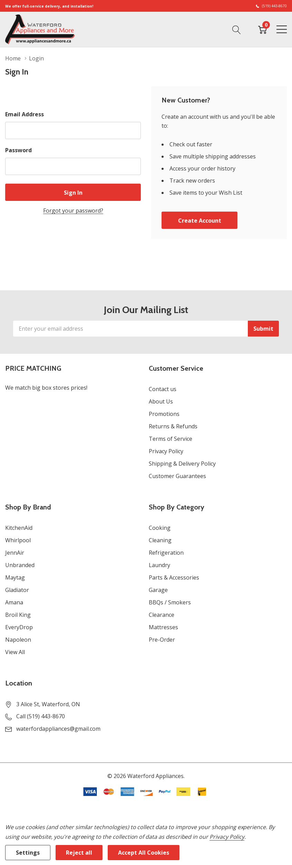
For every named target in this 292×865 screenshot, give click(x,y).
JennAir (14, 552)
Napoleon (18, 639)
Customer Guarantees (177, 476)
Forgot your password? (73, 210)
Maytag (15, 577)
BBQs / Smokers (170, 602)
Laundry (159, 565)
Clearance (161, 615)
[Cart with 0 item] (262, 29)
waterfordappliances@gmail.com (58, 728)
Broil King (18, 615)
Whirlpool (18, 540)
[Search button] (236, 29)
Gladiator (17, 590)
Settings (28, 852)
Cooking (160, 528)
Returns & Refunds (173, 426)
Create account (199, 220)
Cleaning (160, 540)
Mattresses (163, 627)
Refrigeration (166, 552)
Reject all (79, 852)
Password (18, 150)
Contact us (162, 389)
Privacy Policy (166, 451)
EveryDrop (19, 627)
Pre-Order (162, 639)
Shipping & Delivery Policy (182, 463)
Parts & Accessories (174, 577)
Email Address (24, 114)
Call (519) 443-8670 (40, 716)
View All (15, 652)
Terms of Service (170, 439)
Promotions (164, 414)
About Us (161, 401)
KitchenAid (18, 528)
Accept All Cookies (143, 852)
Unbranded (20, 565)
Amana (14, 602)
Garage (158, 590)
